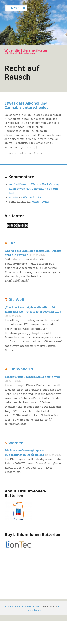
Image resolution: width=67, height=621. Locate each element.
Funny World (20, 369)
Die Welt (16, 299)
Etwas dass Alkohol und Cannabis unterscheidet (26, 105)
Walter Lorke (32, 197)
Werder (15, 442)
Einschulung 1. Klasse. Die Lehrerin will (32, 377)
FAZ (12, 242)
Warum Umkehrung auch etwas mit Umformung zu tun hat (34, 188)
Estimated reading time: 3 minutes (25, 153)
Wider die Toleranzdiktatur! (26, 50)
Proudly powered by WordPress (22, 606)
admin (13, 197)
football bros (17, 184)
